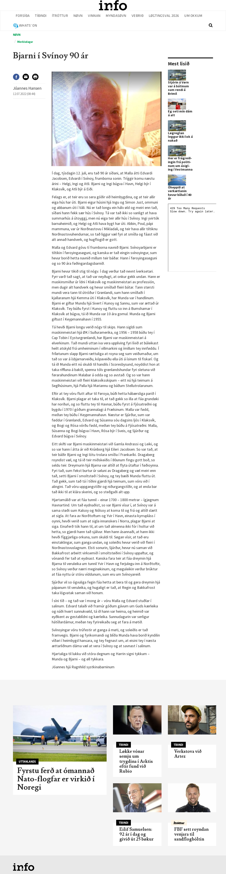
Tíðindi (40, 15)
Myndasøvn (116, 15)
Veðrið (137, 15)
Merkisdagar (25, 42)
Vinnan (94, 15)
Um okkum (193, 15)
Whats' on (28, 25)
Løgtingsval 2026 (164, 15)
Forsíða (23, 15)
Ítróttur (60, 15)
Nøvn (78, 15)
